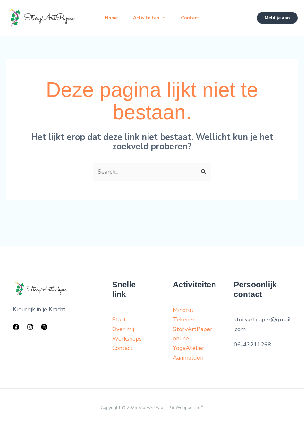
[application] (162, 18)
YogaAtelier (188, 348)
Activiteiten (149, 18)
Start (119, 319)
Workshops (127, 339)
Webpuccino (188, 408)
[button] (277, 18)
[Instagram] (30, 327)
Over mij (123, 329)
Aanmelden (188, 358)
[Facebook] (16, 327)
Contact (190, 18)
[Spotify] (44, 327)
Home (111, 18)
